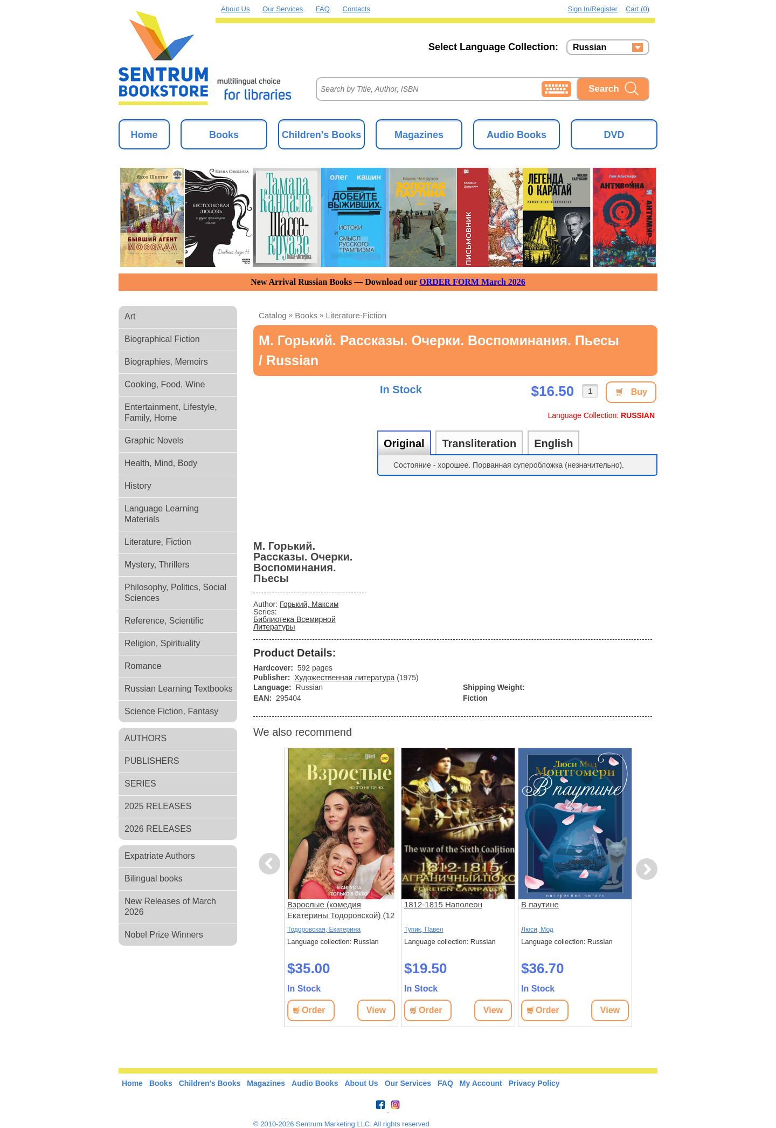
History (137, 485)
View (376, 1010)
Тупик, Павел (424, 929)
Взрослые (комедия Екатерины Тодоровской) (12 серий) (340, 910)
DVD (614, 134)
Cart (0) (637, 9)
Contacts (356, 9)
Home (143, 134)
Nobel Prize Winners (163, 934)
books (306, 315)
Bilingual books (153, 878)
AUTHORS (145, 738)
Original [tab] (404, 443)
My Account (481, 1083)
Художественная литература (344, 677)
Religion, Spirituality (162, 643)
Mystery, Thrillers (156, 564)
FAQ (323, 9)
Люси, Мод (537, 929)
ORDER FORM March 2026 (472, 281)
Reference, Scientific (164, 620)
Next (646, 869)
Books (224, 134)
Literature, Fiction (157, 541)
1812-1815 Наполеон (443, 904)
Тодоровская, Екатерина (324, 929)
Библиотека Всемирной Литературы (294, 623)
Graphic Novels (153, 440)
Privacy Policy (534, 1083)
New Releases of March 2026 (170, 907)
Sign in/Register (592, 9)
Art (129, 316)
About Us (235, 9)
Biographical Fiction (162, 339)
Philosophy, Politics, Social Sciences (175, 593)
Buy (639, 391)
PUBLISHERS (151, 760)
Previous (271, 864)
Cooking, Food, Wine (164, 384)
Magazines (419, 134)
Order (313, 1010)
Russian (589, 47)
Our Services (282, 9)
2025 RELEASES (158, 806)
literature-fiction (356, 315)
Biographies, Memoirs (166, 361)
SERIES (140, 783)
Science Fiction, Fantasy (171, 711)
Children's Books (321, 134)
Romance (142, 666)
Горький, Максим (309, 604)
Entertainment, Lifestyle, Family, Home (170, 412)
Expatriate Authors (159, 855)
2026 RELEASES (158, 828)
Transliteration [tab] (479, 443)
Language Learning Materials (161, 514)
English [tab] (553, 443)
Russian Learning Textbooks (178, 688)
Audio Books (516, 134)
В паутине (540, 904)
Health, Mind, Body (160, 463)
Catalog (273, 315)
